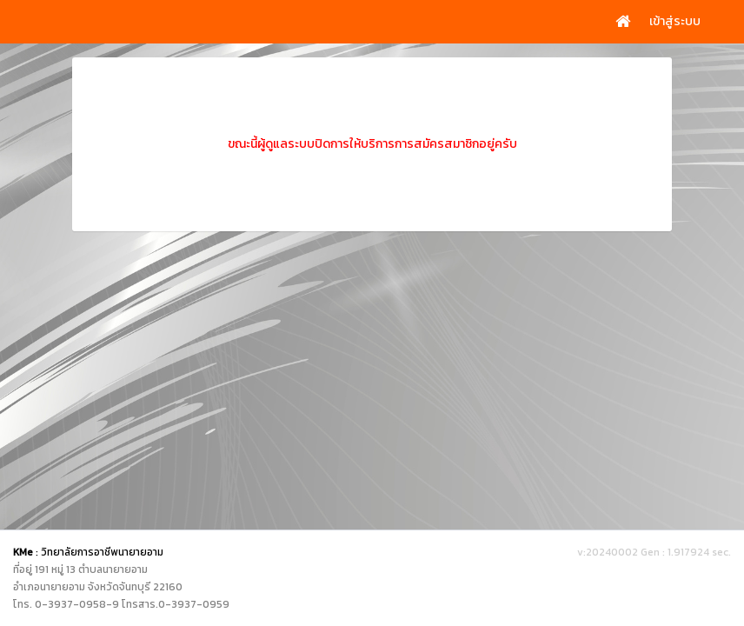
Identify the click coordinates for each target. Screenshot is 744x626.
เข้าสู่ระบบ (675, 21)
